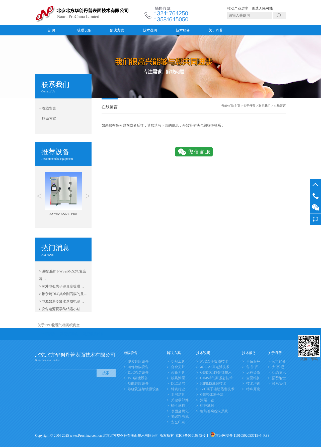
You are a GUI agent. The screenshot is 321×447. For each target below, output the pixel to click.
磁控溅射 (207, 406)
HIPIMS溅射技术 (213, 383)
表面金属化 (180, 411)
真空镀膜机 (69, 334)
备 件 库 (252, 367)
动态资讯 (279, 372)
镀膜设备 (84, 30)
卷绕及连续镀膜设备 (143, 389)
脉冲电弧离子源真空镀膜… (63, 286)
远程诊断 (253, 372)
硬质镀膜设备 (138, 361)
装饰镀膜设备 (138, 367)
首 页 (51, 30)
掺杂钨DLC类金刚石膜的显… (64, 294)
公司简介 (279, 361)
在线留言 (49, 108)
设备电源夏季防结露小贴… (63, 309)
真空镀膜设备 (93, 334)
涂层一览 (207, 400)
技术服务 (183, 30)
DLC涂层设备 (138, 372)
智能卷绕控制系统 (214, 411)
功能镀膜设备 (138, 383)
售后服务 (253, 361)
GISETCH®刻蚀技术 (216, 372)
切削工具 (178, 361)
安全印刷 (178, 422)
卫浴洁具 (178, 395)
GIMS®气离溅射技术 (216, 378)
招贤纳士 (279, 378)
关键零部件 (180, 400)
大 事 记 (278, 367)
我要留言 (315, 219)
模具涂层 (178, 378)
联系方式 (49, 119)
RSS (266, 435)
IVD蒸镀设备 (138, 378)
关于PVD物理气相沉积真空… (60, 325)
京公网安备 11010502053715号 (236, 435)
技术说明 (150, 30)
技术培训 (253, 383)
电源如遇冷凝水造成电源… (63, 301)
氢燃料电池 (180, 417)
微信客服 (315, 207)
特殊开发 (253, 389)
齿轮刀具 (178, 372)
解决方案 (117, 30)
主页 (237, 105)
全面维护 (253, 378)
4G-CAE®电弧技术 (214, 367)
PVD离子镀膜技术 (214, 361)
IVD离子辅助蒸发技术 (217, 389)
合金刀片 (178, 367)
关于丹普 (216, 30)
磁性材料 (178, 406)
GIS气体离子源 (211, 395)
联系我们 (265, 105)
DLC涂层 (178, 383)
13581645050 (315, 196)
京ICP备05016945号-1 (192, 435)
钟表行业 (178, 389)
